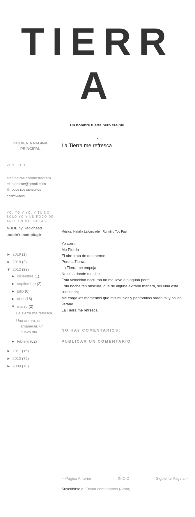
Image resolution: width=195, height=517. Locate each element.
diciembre (26, 276)
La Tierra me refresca (87, 145)
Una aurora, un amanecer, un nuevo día (29, 326)
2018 (17, 262)
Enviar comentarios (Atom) (108, 489)
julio (21, 291)
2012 (17, 269)
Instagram (42, 178)
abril (21, 299)
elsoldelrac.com (20, 178)
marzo (23, 306)
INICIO (124, 478)
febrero (23, 341)
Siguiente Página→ (172, 478)
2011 (17, 351)
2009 (17, 366)
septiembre (27, 283)
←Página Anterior (76, 478)
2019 (17, 254)
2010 (17, 358)
